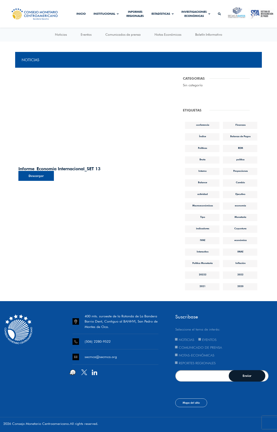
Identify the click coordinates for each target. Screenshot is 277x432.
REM (240, 147)
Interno (202, 170)
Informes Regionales (135, 14)
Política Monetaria (202, 263)
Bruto (203, 159)
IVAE (202, 240)
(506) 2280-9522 (98, 341)
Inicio (81, 13)
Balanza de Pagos (240, 136)
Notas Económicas (168, 35)
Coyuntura (240, 228)
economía (240, 205)
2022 (240, 274)
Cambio (240, 182)
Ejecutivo (240, 194)
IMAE (240, 251)
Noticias (61, 35)
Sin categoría (193, 85)
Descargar (36, 176)
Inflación (240, 263)
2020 (240, 286)
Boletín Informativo (208, 35)
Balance (202, 182)
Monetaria (240, 216)
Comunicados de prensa (123, 35)
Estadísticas (162, 13)
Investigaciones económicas (195, 14)
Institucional (106, 13)
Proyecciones (240, 170)
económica (240, 240)
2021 (203, 286)
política (240, 159)
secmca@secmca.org (101, 357)
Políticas (202, 147)
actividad (202, 194)
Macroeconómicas (202, 205)
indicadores (202, 228)
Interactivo (203, 251)
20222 (202, 274)
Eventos (86, 35)
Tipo (202, 216)
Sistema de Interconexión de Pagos (261, 14)
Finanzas (240, 124)
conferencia (202, 124)
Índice (202, 136)
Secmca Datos (236, 14)
